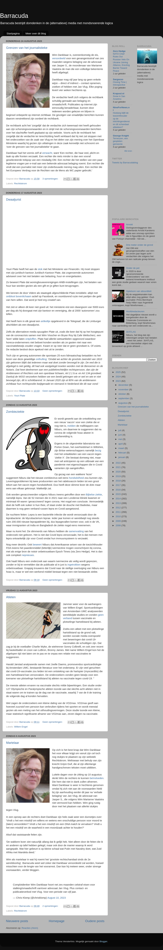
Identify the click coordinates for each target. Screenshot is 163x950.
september (124, 398)
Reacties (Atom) (30, 928)
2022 (118, 463)
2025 (118, 372)
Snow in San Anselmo (119, 97)
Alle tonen (128, 151)
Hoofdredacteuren (135, 311)
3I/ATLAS (131, 332)
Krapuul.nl (118, 93)
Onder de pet (132, 268)
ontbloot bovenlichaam (18, 296)
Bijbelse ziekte (94, 494)
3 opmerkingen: (50, 178)
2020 (118, 471)
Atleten (11, 597)
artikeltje (45, 321)
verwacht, (47, 153)
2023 (118, 381)
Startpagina (13, 33)
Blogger (103, 941)
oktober (122, 394)
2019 (118, 476)
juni (120, 434)
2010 (118, 516)
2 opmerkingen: (50, 906)
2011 (118, 512)
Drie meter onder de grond (139, 245)
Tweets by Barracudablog (125, 162)
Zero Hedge (119, 51)
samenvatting (76, 531)
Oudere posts (94, 921)
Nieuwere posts (17, 921)
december (123, 385)
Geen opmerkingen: (52, 391)
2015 (118, 494)
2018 (118, 480)
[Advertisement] (137, 190)
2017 (118, 485)
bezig (98, 450)
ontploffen (30, 339)
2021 (118, 467)
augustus (123, 403)
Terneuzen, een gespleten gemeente (120, 141)
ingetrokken (73, 564)
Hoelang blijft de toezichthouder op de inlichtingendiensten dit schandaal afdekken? (121, 120)
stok (40, 269)
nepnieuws (28, 555)
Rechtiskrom (20, 183)
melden (71, 425)
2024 (118, 376)
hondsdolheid (76, 478)
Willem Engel (21, 726)
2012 (118, 507)
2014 (118, 498)
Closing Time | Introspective (120, 83)
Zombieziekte (15, 411)
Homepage (56, 921)
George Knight (121, 135)
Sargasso (118, 79)
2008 (118, 525)
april (120, 444)
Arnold (129, 224)
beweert (37, 544)
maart (121, 448)
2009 (118, 521)
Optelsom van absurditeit (138, 291)
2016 (118, 489)
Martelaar (12, 742)
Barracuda (14, 15)
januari (122, 457)
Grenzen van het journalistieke (26, 48)
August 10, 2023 (56, 897)
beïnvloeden (97, 778)
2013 (118, 503)
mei (120, 439)
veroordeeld (58, 58)
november (123, 389)
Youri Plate (19, 395)
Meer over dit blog (35, 33)
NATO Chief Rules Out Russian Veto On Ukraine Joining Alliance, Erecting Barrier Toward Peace (121, 62)
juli (120, 430)
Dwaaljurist (13, 199)
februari (122, 452)
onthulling (41, 359)
